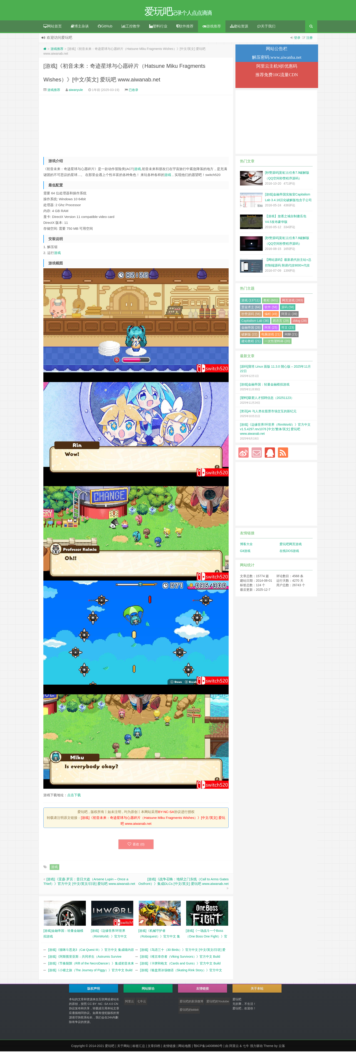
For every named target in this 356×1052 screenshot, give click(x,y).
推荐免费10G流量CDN (276, 75)
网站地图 (184, 1046)
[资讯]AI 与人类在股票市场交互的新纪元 (268, 412)
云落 (282, 1046)
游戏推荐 (212, 27)
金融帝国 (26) (251, 328)
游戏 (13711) (250, 301)
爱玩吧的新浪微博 (191, 1002)
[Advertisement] (136, 126)
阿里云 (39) (289, 314)
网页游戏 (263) (292, 301)
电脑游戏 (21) (271, 335)
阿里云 (129, 1002)
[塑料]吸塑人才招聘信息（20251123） (267, 398)
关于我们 (266, 27)
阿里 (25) (271, 328)
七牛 (246, 1046)
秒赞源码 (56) (251, 314)
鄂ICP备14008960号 (208, 1046)
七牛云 (141, 1002)
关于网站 (123, 1046)
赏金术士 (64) (251, 308)
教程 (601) (270, 301)
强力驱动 (256, 1046)
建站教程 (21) (251, 342)
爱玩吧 (109, 1046)
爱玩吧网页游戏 (290, 545)
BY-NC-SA (166, 812)
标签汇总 (138, 1046)
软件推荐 (184, 27)
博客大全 (246, 545)
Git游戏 (245, 551)
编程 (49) (271, 314)
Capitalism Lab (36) (255, 321)
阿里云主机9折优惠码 (276, 66)
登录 (297, 38)
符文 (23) (287, 328)
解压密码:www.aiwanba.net (276, 58)
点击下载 (74, 796)
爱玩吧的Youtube (217, 1002)
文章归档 (154, 1046)
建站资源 (239, 27)
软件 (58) (271, 308)
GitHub (105, 27)
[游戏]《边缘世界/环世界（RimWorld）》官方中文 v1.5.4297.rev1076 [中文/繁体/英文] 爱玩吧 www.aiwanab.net (275, 429)
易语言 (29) (281, 321)
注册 (309, 38)
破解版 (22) (249, 335)
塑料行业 (158, 27)
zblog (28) (300, 321)
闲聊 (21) (290, 335)
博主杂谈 (80, 27)
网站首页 (52, 27)
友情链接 (169, 1046)
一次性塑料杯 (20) (277, 342)
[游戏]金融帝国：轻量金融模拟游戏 (264, 385)
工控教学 (130, 27)
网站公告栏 (276, 49)
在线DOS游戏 (289, 551)
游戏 (137, 169)
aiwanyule (76, 90)
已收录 (133, 90)
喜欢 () (136, 845)
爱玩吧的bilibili (189, 1010)
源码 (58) (287, 308)
